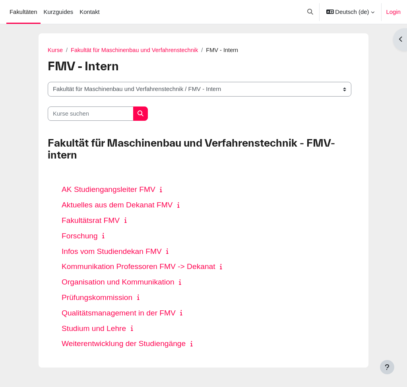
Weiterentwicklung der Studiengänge (124, 344)
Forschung (80, 236)
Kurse (55, 50)
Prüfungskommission (97, 297)
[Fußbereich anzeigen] (387, 367)
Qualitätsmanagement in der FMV (119, 313)
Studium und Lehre (94, 328)
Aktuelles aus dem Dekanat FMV (117, 205)
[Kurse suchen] (91, 113)
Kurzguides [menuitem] (59, 11)
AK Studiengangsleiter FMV (108, 190)
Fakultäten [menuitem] (23, 11)
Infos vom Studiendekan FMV (112, 251)
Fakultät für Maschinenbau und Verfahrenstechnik (136, 50)
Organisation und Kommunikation (118, 282)
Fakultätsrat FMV (91, 220)
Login (393, 11)
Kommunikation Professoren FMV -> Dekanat (138, 267)
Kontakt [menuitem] (89, 11)
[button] (310, 12)
